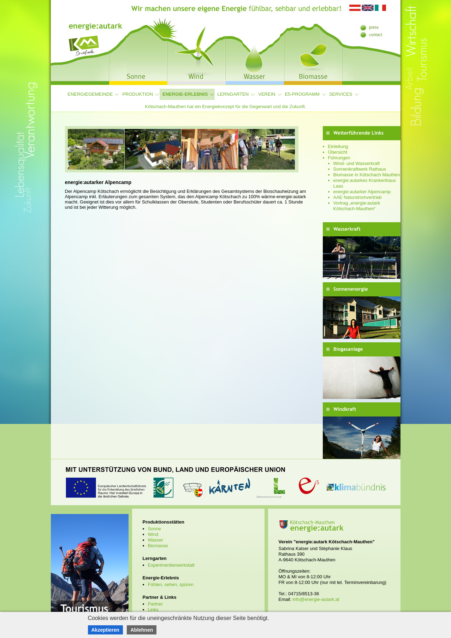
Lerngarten (233, 94)
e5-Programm (302, 94)
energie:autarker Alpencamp (362, 191)
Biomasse (158, 545)
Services (340, 94)
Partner (155, 604)
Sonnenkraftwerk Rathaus (359, 169)
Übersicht (338, 152)
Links (153, 609)
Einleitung (338, 146)
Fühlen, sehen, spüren (171, 584)
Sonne (154, 528)
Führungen (339, 157)
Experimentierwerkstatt (171, 565)
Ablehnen (141, 630)
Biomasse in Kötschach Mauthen (366, 174)
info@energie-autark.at (315, 599)
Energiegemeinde (90, 94)
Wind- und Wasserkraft (356, 163)
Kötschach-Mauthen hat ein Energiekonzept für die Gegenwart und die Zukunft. (225, 106)
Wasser (156, 540)
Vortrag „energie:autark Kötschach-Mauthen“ (356, 205)
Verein (266, 94)
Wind (153, 534)
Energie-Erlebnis (185, 94)
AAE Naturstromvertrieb (357, 197)
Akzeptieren (105, 630)
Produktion (137, 94)
